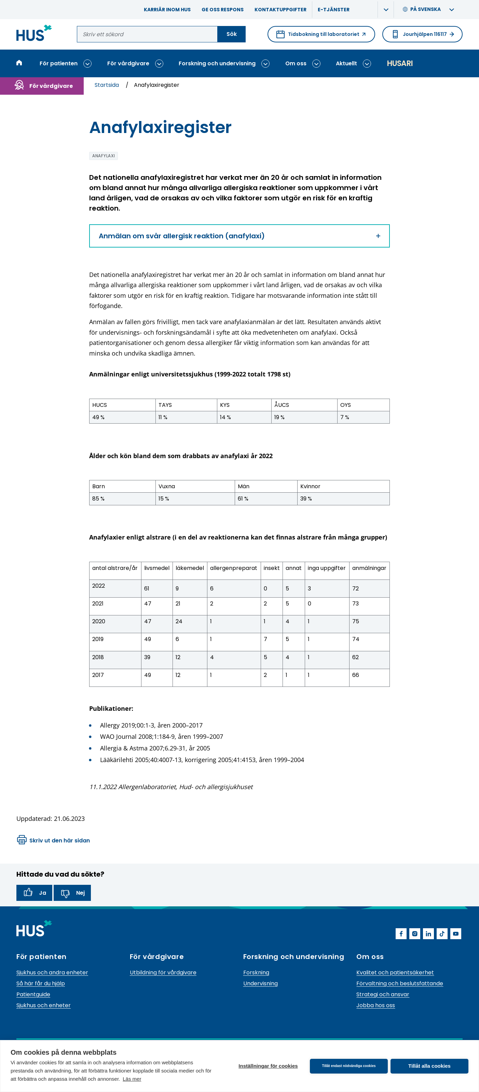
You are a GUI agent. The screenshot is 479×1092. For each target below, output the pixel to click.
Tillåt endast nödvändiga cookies (348, 1066)
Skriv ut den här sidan (53, 841)
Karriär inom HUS (167, 9)
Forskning (256, 972)
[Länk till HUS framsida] (34, 34)
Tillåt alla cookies (429, 1066)
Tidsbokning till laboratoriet (321, 36)
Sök (232, 34)
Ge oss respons (223, 9)
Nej (72, 893)
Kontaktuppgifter (280, 9)
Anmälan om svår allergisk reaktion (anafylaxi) (239, 236)
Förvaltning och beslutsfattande (399, 983)
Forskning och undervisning (217, 63)
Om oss (295, 63)
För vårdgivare (128, 63)
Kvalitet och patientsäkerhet (395, 972)
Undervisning (260, 983)
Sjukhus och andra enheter (52, 972)
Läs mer (132, 1079)
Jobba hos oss (375, 1005)
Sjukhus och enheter (43, 1005)
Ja (34, 893)
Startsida (107, 85)
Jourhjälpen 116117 (422, 34)
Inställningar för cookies (268, 1066)
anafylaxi (103, 156)
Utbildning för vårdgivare (163, 972)
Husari (400, 63)
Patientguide (33, 994)
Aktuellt (346, 63)
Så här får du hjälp (40, 983)
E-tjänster (334, 9)
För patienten (59, 63)
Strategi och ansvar (382, 994)
